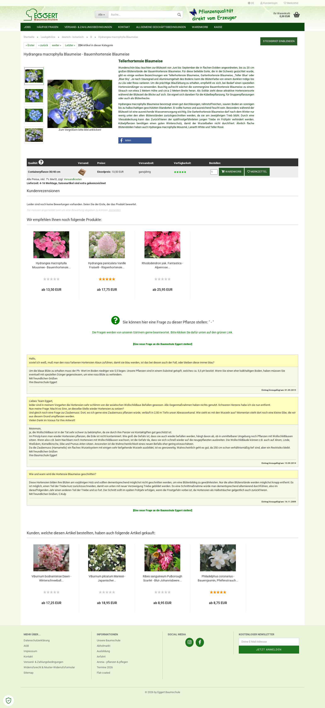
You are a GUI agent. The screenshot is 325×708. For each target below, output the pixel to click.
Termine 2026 (105, 667)
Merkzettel (291, 3)
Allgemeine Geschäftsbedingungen (161, 27)
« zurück (43, 45)
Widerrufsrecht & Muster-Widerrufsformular (49, 667)
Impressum (30, 651)
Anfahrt (101, 656)
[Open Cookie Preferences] (8, 700)
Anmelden (114, 210)
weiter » (56, 45)
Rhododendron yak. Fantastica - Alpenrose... (162, 265)
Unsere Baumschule (108, 640)
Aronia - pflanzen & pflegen (112, 661)
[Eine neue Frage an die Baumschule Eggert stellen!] (162, 344)
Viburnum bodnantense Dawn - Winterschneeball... (51, 578)
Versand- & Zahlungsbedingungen (88, 27)
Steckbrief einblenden (279, 41)
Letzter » (70, 45)
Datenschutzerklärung (37, 640)
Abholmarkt (103, 645)
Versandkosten (73, 179)
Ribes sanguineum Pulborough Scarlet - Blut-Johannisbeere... (162, 578)
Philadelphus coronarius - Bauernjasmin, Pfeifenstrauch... (218, 578)
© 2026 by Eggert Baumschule (162, 692)
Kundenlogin (269, 3)
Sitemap (28, 672)
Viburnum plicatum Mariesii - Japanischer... (107, 578)
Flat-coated (103, 672)
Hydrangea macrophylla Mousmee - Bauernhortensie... (51, 265)
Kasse (218, 27)
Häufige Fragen (47, 27)
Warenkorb (200, 27)
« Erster (30, 45)
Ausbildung (103, 651)
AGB (26, 645)
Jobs (27, 27)
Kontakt (124, 27)
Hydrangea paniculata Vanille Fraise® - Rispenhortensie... (107, 265)
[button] (135, 140)
